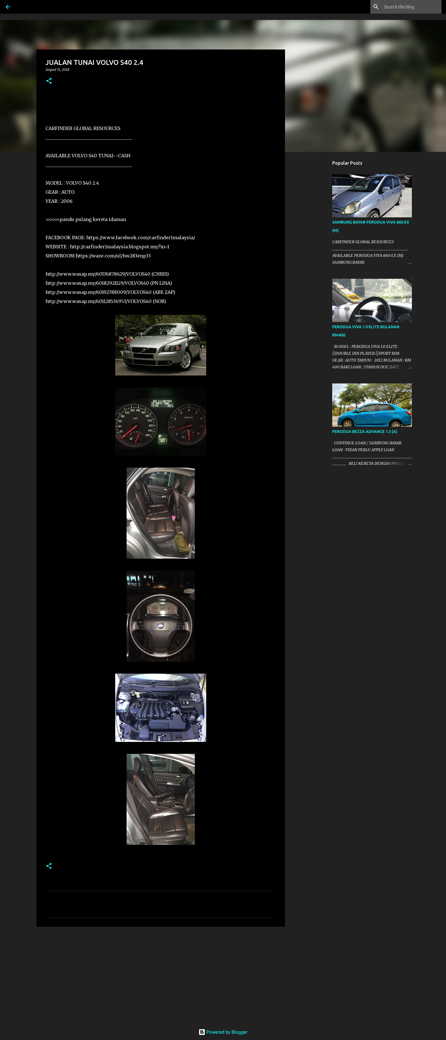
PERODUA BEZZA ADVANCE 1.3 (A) (364, 431)
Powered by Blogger (223, 1032)
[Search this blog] (411, 7)
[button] (49, 81)
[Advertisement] (160, 975)
